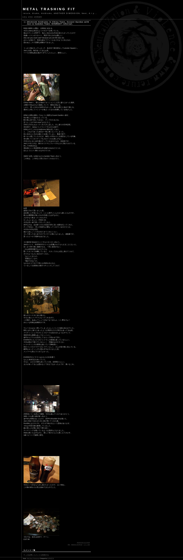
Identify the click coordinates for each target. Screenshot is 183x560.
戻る (25, 17)
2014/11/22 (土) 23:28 (83, 542)
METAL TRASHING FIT (49, 9)
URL (69, 544)
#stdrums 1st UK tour (76, 544)
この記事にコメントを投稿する (37, 555)
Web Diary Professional (33, 558)
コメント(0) (86, 544)
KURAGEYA (50, 558)
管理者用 (38, 17)
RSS (31, 17)
